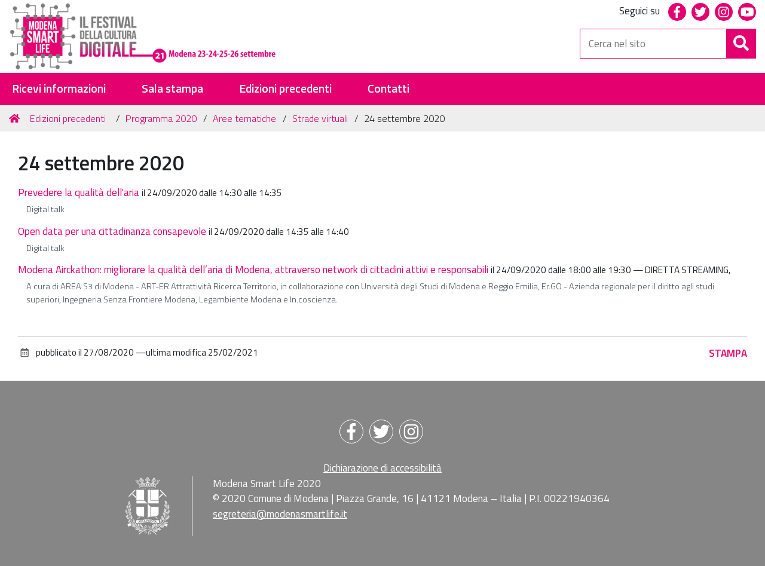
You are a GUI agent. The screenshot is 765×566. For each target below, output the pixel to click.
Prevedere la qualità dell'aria (78, 192)
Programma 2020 (161, 118)
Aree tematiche (244, 118)
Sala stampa (172, 88)
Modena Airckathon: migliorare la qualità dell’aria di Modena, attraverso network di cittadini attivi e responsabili (253, 269)
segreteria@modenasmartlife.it (280, 514)
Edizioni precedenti (285, 88)
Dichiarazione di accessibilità (382, 468)
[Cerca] (741, 44)
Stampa (728, 353)
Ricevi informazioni (59, 88)
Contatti (388, 88)
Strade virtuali (320, 118)
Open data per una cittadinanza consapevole (112, 231)
